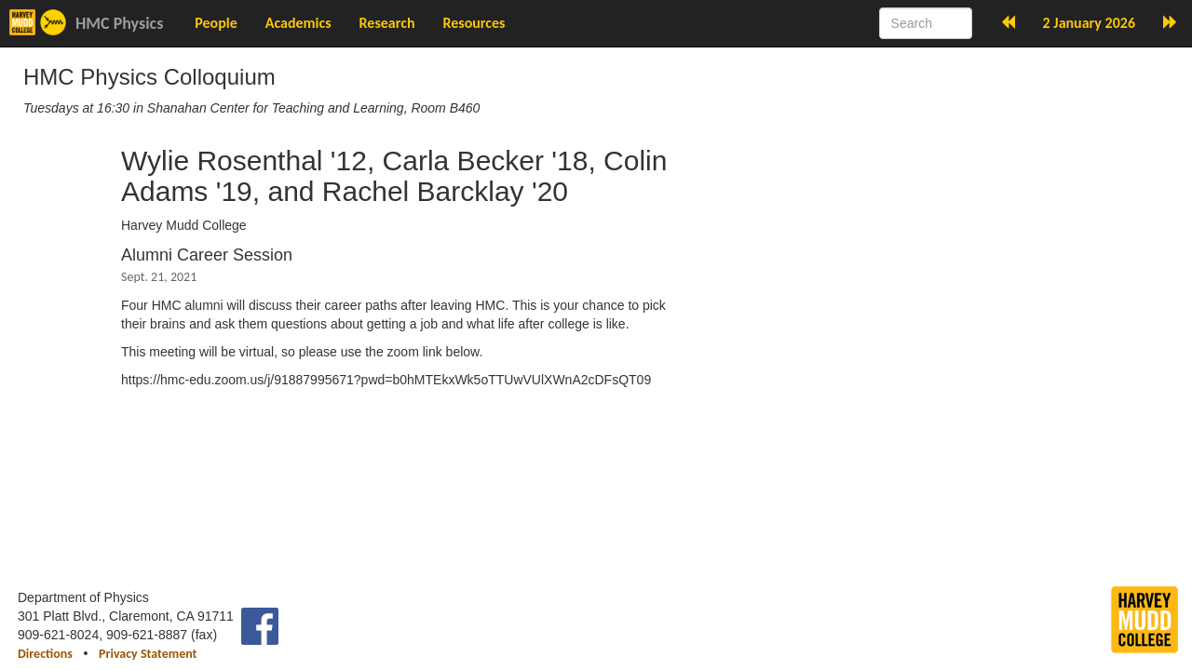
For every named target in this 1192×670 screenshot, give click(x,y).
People (216, 23)
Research (387, 23)
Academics (298, 23)
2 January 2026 (1089, 23)
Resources (473, 23)
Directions (45, 654)
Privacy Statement (147, 654)
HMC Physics (119, 23)
